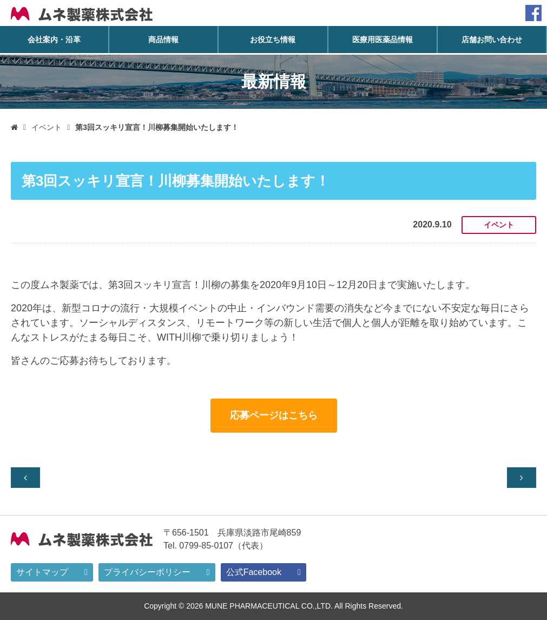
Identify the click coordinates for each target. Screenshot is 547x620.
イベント (46, 127)
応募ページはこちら (274, 415)
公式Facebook (253, 572)
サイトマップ (42, 572)
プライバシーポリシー (147, 572)
